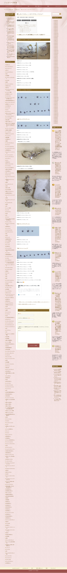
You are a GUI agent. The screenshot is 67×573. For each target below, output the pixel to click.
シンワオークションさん (10, 351)
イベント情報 (8, 342)
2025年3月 (56, 29)
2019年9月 (56, 117)
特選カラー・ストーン (10, 104)
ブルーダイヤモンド (9, 72)
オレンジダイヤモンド (10, 540)
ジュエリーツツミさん (10, 397)
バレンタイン (8, 308)
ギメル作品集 (8, 241)
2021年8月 (56, 86)
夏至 (7, 538)
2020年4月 (56, 107)
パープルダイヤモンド (10, 116)
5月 (6, 276)
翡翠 (7, 204)
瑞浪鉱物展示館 (9, 347)
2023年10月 (56, 53)
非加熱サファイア (9, 94)
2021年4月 (56, 91)
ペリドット (8, 547)
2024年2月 (56, 47)
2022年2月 (56, 77)
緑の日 (7, 521)
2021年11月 (56, 81)
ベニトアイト (8, 135)
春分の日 (7, 367)
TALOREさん (8, 171)
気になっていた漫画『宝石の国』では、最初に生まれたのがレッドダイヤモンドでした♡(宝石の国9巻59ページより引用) (58, 301)
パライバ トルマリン (9, 84)
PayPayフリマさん (9, 459)
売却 (7, 417)
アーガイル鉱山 (9, 118)
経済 (7, 360)
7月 (6, 332)
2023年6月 (56, 59)
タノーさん (8, 244)
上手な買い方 (8, 106)
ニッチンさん (8, 383)
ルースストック (19, 6)
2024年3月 (56, 46)
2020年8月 (56, 103)
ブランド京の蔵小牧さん (10, 440)
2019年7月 (56, 120)
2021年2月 (56, 94)
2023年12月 (56, 50)
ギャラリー (8, 144)
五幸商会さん (8, 563)
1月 (6, 215)
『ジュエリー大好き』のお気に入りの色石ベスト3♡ (57, 399)
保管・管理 (8, 187)
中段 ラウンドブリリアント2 (25, 30)
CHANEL (7, 289)
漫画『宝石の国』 (9, 169)
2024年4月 (56, 44)
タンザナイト (8, 158)
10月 (7, 235)
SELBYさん (8, 162)
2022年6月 (56, 76)
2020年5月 (56, 106)
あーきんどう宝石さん (10, 297)
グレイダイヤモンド (9, 561)
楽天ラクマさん (9, 472)
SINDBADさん (8, 150)
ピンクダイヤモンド (9, 66)
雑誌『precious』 (9, 402)
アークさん (8, 549)
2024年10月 (56, 36)
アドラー (7, 432)
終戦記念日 (8, 377)
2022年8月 (56, 73)
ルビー (7, 160)
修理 (7, 310)
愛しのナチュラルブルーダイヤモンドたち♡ (10, 19)
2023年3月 (56, 63)
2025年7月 (56, 23)
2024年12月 (56, 33)
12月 (7, 379)
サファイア (8, 237)
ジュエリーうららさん (10, 364)
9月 (6, 233)
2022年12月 (56, 67)
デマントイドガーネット (10, 326)
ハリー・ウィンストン (10, 128)
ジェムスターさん (9, 202)
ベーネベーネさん (9, 269)
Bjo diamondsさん (9, 394)
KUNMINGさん (8, 489)
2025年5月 (56, 26)
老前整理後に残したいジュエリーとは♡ (10, 40)
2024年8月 (56, 39)
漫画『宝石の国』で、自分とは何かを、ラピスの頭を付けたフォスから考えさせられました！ (58, 234)
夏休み (7, 271)
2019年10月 (56, 116)
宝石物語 (7, 338)
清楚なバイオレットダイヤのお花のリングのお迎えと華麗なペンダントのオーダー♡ (34, 302)
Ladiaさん (7, 525)
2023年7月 (56, 57)
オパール (7, 273)
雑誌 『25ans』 (9, 406)
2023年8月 (56, 56)
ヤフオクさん (8, 211)
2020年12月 (56, 97)
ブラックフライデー (9, 484)
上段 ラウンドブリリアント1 (25, 29)
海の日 (7, 470)
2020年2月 (56, 110)
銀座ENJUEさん (9, 239)
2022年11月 (56, 69)
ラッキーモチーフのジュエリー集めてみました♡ (57, 375)
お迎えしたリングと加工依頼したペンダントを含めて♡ (26, 25)
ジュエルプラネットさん (10, 148)
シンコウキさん (9, 291)
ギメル (7, 109)
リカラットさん (9, 287)
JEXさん (7, 87)
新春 (7, 182)
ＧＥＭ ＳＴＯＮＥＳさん (10, 468)
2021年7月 (56, 87)
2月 (6, 328)
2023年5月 (56, 60)
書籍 (7, 141)
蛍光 (7, 186)
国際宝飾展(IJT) (9, 254)
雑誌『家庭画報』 (9, 340)
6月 (6, 278)
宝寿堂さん (8, 299)
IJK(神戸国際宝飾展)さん (10, 392)
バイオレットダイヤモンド (26, 20)
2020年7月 (56, 104)
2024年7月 (56, 40)
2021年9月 (56, 84)
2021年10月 (56, 83)
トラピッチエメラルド (10, 321)
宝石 (7, 445)
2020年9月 (56, 101)
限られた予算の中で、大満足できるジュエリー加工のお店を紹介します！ (58, 167)
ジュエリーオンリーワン (10, 449)
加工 (28, 6)
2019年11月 (56, 114)
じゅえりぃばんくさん (10, 353)
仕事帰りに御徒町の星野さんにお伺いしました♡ (27, 304)
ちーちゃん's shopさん (10, 167)
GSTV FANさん (8, 381)
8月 (6, 551)
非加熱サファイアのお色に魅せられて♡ (10, 26)
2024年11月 (56, 34)
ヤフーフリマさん (9, 282)
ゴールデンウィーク (9, 184)
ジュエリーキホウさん (10, 146)
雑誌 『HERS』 (9, 404)
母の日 (7, 532)
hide (27, 23)
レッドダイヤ (8, 132)
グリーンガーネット (9, 323)
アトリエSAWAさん (9, 429)
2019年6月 (56, 121)
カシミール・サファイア (10, 102)
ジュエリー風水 (9, 92)
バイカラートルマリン (10, 280)
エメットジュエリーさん (10, 358)
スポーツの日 (8, 559)
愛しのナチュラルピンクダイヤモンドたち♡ (10, 22)
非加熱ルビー (8, 139)
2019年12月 (56, 113)
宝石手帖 (7, 336)
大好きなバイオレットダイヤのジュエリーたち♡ (27, 26)
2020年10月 (56, 100)
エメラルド (8, 252)
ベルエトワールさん (9, 385)
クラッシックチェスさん (10, 443)
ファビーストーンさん (10, 512)
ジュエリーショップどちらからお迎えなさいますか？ (10, 36)
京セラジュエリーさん (10, 454)
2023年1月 (56, 66)
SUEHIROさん (8, 503)
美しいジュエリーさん (10, 173)
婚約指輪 (7, 137)
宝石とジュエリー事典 (10, 410)
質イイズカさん (9, 492)
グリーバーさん (9, 419)
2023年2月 (56, 64)
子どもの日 (8, 523)
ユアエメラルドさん (9, 303)
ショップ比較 (8, 208)
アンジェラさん (9, 248)
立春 (7, 306)
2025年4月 (56, 27)
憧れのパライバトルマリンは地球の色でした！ (58, 256)
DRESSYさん (8, 518)
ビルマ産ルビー (9, 260)
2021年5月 (56, 90)
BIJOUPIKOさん (9, 507)
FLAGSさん (8, 246)
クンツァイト (8, 312)
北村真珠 (7, 536)
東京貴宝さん (8, 436)
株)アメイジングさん (9, 412)
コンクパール (8, 388)
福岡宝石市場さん (9, 193)
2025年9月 (56, 20)
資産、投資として (38, 6)
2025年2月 (56, 30)
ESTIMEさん (8, 510)
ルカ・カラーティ (9, 434)
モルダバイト (8, 319)
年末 (7, 213)
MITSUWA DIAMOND (10, 496)
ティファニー (8, 228)
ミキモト (7, 258)
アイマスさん (8, 165)
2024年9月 (56, 37)
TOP (9, 9)
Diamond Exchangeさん (10, 344)
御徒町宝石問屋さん (9, 494)
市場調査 (7, 75)
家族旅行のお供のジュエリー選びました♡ (57, 383)
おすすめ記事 (8, 189)
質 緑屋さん (8, 438)
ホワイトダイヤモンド (10, 369)
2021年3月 (56, 93)
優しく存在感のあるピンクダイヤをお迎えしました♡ (57, 396)
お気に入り (8, 64)
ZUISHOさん (8, 514)
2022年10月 (56, 70)
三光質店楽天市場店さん (10, 317)
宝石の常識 (8, 349)
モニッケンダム (9, 356)
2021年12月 (56, 80)
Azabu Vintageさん (9, 534)
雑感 (48, 6)
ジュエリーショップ (9, 6)
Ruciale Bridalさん (9, 516)
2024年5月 (56, 43)
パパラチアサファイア (10, 324)
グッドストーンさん (9, 422)
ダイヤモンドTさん (9, 267)
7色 (6, 206)
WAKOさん (8, 501)
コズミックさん (9, 221)
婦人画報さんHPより (9, 285)
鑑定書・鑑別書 (9, 130)
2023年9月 (56, 54)
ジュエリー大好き (11, 3)
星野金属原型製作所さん (10, 100)
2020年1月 (56, 111)
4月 (6, 390)
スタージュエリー (9, 447)
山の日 (7, 474)
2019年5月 (56, 123)
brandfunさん (8, 505)
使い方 (7, 70)
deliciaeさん (8, 226)
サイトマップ (58, 6)
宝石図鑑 (7, 362)
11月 (7, 315)
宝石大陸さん (8, 371)
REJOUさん (8, 301)
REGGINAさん (8, 452)
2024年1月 (56, 49)
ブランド (7, 217)
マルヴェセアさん (9, 230)
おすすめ (7, 80)
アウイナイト (8, 111)
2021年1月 (56, 96)
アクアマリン (8, 330)
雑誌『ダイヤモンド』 (10, 191)
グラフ (7, 424)
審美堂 (7, 498)
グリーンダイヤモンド (10, 156)
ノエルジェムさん (9, 461)
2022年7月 (56, 74)
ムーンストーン (9, 557)
